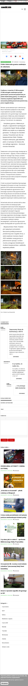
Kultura (3, 615)
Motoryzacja (5, 635)
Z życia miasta (5, 607)
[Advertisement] (14, 27)
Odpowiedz (16, 356)
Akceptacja (4, 683)
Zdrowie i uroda (5, 647)
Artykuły (4, 639)
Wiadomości (12, 50)
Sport (3, 611)
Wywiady (4, 627)
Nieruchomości (5, 643)
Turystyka (4, 631)
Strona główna (5, 50)
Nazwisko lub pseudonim (7, 402)
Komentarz (3, 415)
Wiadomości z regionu (6, 51)
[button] (2, 418)
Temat (2, 409)
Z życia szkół (5, 623)
